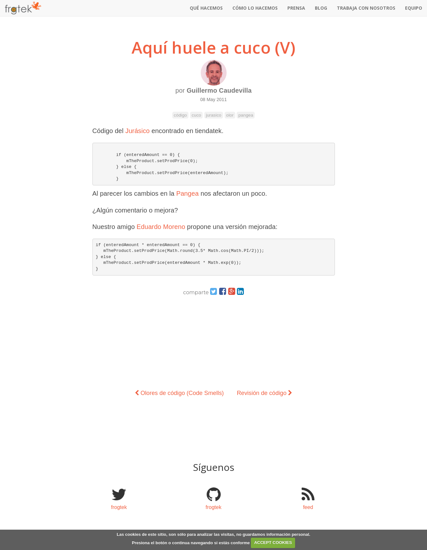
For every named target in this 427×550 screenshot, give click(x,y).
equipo (413, 8)
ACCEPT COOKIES (273, 542)
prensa (296, 8)
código (180, 115)
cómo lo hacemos (255, 8)
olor (230, 115)
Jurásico (137, 130)
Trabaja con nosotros (366, 8)
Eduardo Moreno (161, 226)
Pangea (187, 193)
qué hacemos (206, 8)
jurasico (213, 115)
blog (321, 8)
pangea (245, 115)
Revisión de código (265, 393)
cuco (196, 115)
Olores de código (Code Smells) (179, 393)
